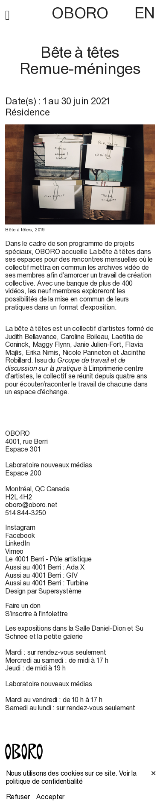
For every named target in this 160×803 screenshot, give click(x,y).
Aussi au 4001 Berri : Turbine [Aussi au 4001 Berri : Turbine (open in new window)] (46, 583)
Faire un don (23, 605)
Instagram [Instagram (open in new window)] (20, 527)
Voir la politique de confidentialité (71, 777)
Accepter (50, 796)
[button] (7, 13)
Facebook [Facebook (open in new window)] (20, 535)
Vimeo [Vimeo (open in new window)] (14, 551)
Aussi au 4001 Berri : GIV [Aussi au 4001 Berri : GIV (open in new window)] (41, 575)
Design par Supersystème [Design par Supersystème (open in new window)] (43, 591)
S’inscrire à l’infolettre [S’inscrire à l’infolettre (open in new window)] (36, 613)
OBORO (80, 13)
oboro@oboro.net (31, 504)
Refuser (18, 796)
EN (144, 13)
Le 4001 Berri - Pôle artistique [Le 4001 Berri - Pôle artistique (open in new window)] (48, 559)
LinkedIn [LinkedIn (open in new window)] (17, 543)
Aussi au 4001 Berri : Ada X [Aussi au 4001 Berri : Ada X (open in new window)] (44, 567)
